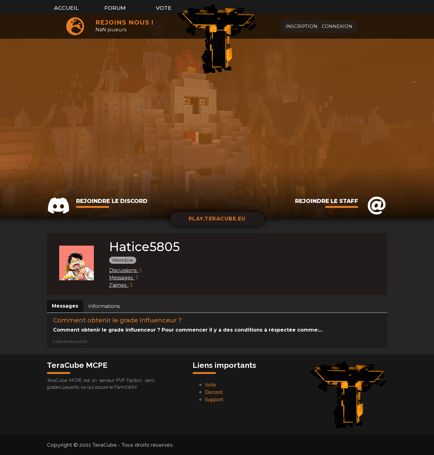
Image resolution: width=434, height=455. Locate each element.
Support (214, 399)
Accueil (66, 8)
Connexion (337, 26)
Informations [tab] (104, 306)
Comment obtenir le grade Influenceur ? (117, 320)
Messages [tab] (65, 306)
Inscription (301, 26)
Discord (213, 392)
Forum (115, 8)
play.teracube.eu (217, 219)
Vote (163, 8)
